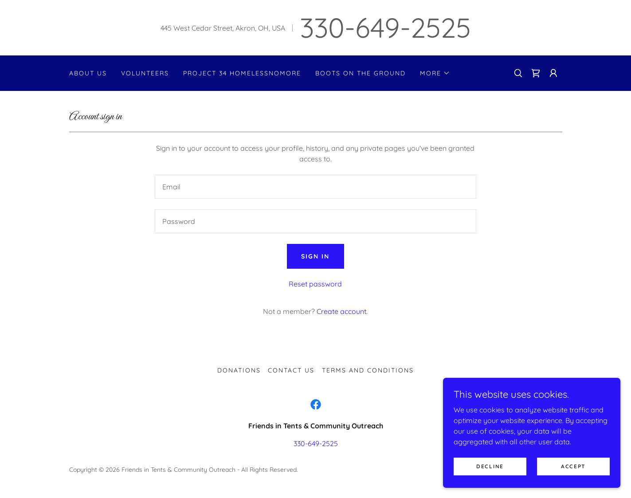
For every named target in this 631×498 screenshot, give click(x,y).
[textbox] (315, 187)
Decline (490, 478)
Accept (573, 478)
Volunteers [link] (145, 73)
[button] (435, 73)
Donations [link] (239, 370)
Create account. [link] (342, 311)
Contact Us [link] (291, 370)
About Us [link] (88, 73)
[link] (536, 73)
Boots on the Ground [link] (360, 73)
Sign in (315, 256)
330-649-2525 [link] (385, 27)
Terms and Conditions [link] (368, 370)
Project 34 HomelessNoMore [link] (242, 73)
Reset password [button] (315, 283)
